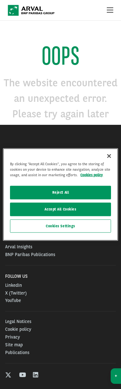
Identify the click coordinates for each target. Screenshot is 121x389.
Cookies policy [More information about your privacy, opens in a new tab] (91, 174)
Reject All (60, 192)
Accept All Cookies (60, 209)
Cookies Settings (60, 225)
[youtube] (22, 375)
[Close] (109, 156)
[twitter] (8, 375)
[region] (60, 194)
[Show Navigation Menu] (110, 10)
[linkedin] (36, 375)
